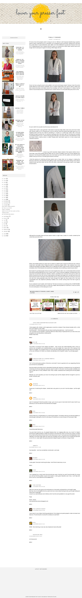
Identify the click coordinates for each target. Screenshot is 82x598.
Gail (34, 411)
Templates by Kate (52, 596)
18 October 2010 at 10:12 (38, 426)
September (6, 216)
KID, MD (35, 342)
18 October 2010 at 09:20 (39, 412)
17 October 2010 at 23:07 (35, 324)
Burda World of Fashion (38, 291)
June (5, 222)
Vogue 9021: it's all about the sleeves (20, 49)
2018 (5, 184)
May (5, 223)
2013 (5, 193)
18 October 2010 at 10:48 (35, 447)
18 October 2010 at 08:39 (39, 399)
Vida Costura (37, 485)
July (5, 220)
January (6, 231)
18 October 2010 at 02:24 (39, 360)
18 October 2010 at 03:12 (39, 385)
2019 (5, 182)
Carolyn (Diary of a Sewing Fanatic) (44, 358)
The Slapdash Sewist (39, 508)
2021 (5, 178)
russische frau (37, 534)
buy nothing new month (8, 214)
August (5, 218)
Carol (35, 397)
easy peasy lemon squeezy (8, 206)
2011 (5, 197)
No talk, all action (35, 313)
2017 (5, 186)
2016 (5, 188)
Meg (34, 424)
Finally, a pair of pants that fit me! (20, 85)
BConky (35, 457)
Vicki (34, 470)
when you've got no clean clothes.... (68, 313)
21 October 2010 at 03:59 (39, 486)
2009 (5, 233)
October (6, 204)
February (6, 229)
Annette (35, 445)
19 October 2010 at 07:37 (39, 471)
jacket (48, 291)
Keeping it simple (20, 108)
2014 (5, 191)
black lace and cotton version (54, 45)
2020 (5, 180)
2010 (5, 199)
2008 (5, 235)
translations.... (6, 212)
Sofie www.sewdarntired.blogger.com (44, 322)
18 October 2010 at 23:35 (39, 459)
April (5, 225)
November (6, 202)
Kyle (34, 522)
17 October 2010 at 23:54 (39, 343)
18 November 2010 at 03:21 (35, 536)
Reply (30, 337)
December (6, 201)
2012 (5, 195)
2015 (5, 190)
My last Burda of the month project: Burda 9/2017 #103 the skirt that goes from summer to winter (20, 148)
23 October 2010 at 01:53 (39, 510)
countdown (76, 284)
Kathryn (35, 383)
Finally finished (6, 209)
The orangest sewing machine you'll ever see (20, 73)
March (5, 227)
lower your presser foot (31, 596)
